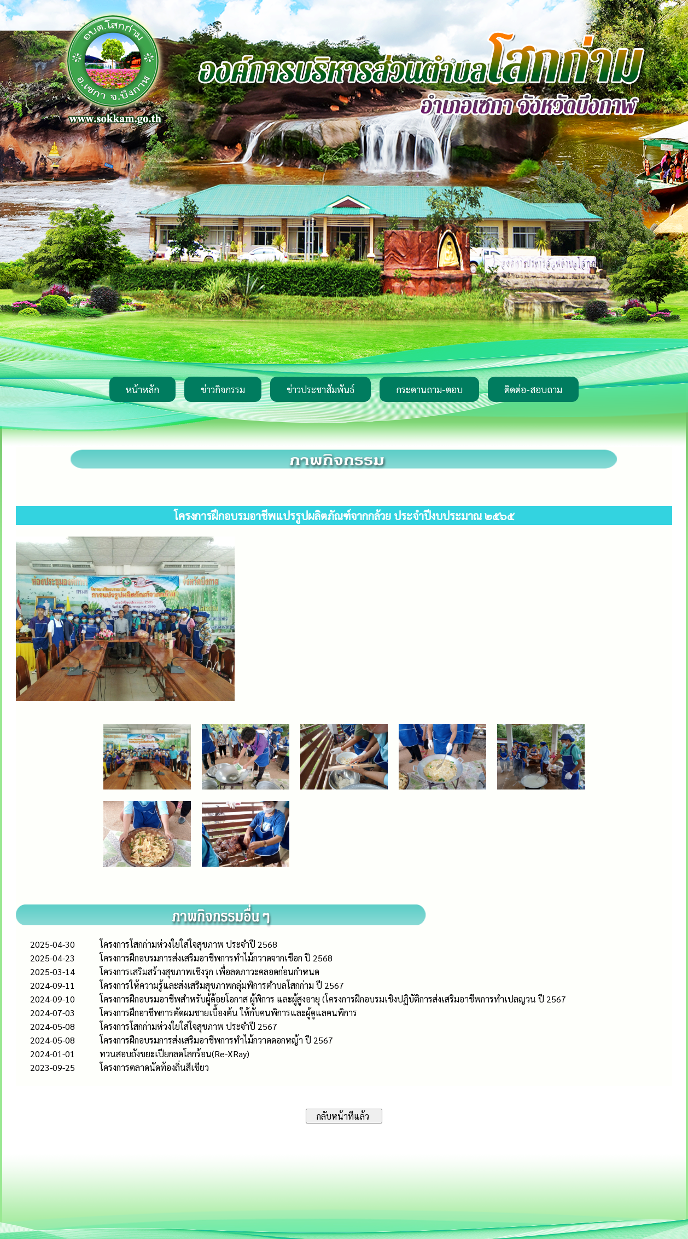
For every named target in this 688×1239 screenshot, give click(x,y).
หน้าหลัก (142, 389)
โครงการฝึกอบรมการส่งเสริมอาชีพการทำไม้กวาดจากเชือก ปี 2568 (216, 958)
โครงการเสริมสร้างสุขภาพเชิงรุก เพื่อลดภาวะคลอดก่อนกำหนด (209, 971)
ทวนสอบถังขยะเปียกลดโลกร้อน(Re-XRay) (174, 1053)
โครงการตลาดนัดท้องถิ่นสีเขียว (154, 1067)
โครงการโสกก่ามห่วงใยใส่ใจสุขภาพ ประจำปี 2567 (188, 1026)
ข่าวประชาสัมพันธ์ (320, 389)
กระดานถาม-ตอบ (429, 389)
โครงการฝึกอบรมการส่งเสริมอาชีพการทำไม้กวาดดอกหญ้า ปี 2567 (216, 1040)
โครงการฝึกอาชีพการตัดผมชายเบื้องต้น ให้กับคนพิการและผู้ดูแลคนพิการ (228, 1012)
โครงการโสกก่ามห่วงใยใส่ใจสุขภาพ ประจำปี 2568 (188, 944)
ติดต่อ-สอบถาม (533, 389)
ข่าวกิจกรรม (223, 389)
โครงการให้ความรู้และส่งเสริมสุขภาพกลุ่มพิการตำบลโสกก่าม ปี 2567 (222, 985)
